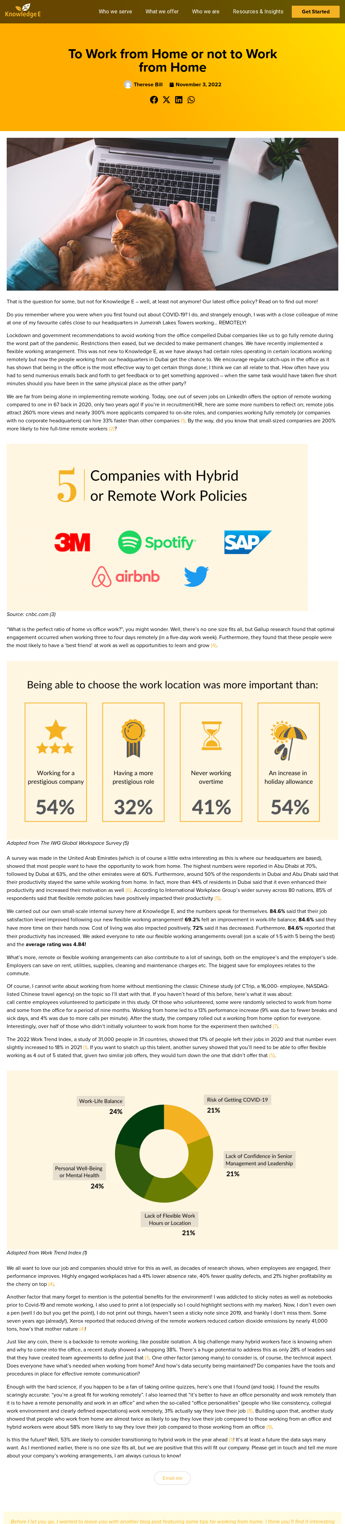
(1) (183, 420)
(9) (269, 1426)
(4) (214, 645)
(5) (217, 898)
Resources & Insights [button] (258, 11)
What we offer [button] (162, 11)
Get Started (316, 11)
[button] (154, 99)
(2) (111, 428)
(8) (250, 1410)
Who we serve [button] (115, 11)
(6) (128, 890)
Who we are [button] (206, 11)
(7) (275, 1026)
